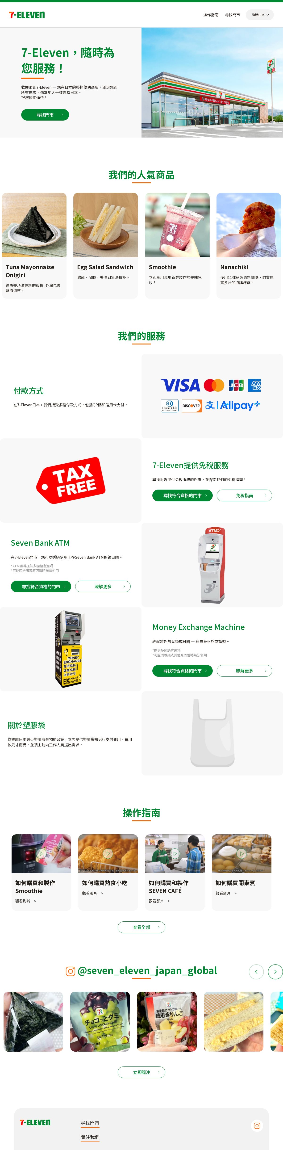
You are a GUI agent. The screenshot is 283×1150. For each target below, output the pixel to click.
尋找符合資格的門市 (182, 495)
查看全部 (141, 927)
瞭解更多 (103, 586)
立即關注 (141, 1072)
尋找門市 (232, 14)
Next (274, 972)
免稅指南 (244, 495)
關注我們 (90, 1136)
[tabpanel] (41, 872)
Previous (257, 972)
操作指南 (210, 14)
